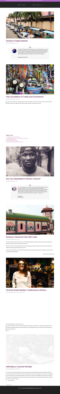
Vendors (19, 99)
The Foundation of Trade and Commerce (24, 97)
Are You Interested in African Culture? (23, 179)
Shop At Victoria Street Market (12, 140)
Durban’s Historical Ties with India (21, 237)
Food (16, 292)
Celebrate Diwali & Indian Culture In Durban (15, 141)
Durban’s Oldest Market (17, 41)
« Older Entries (8, 385)
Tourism (17, 43)
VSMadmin (8, 43)
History (16, 99)
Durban (14, 43)
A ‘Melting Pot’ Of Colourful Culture (13, 137)
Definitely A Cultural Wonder (19, 366)
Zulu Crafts (23, 292)
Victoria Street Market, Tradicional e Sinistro (26, 290)
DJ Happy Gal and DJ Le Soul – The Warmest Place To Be (17, 138)
